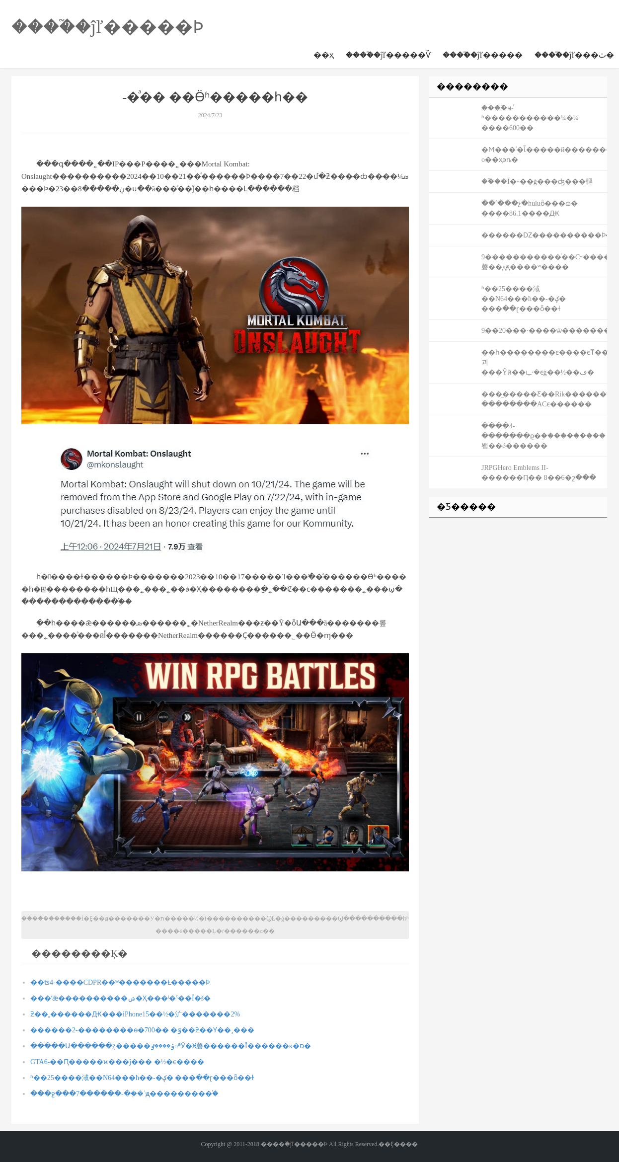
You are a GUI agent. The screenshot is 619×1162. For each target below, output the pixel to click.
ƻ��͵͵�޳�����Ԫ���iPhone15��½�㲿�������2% (135, 1014)
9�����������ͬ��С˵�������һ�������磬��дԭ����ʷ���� (544, 262)
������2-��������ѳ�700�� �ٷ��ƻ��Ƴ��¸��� (142, 1030)
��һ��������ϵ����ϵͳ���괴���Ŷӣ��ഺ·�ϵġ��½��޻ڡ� (544, 362)
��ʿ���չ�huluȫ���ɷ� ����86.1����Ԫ (529, 208)
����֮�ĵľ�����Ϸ (107, 27)
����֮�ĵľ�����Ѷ (388, 55)
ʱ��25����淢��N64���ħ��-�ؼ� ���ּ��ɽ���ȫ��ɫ (142, 1078)
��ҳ (323, 55)
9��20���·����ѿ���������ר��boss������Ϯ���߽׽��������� (544, 330)
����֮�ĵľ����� (483, 55)
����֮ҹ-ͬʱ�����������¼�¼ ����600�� (529, 118)
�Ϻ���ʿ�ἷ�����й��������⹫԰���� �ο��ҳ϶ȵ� (544, 154)
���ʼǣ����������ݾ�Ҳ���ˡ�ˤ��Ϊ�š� (120, 998)
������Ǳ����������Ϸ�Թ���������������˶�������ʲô (544, 235)
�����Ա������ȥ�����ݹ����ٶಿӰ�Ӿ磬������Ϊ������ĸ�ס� (170, 1046)
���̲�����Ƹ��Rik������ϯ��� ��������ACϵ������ (544, 399)
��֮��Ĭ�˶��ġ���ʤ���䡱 (537, 181)
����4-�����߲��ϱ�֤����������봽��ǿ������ (543, 436)
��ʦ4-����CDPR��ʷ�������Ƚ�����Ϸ (120, 982)
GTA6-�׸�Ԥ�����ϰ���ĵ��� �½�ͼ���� (117, 1062)
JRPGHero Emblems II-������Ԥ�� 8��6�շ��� (538, 472)
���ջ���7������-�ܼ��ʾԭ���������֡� (124, 1093)
